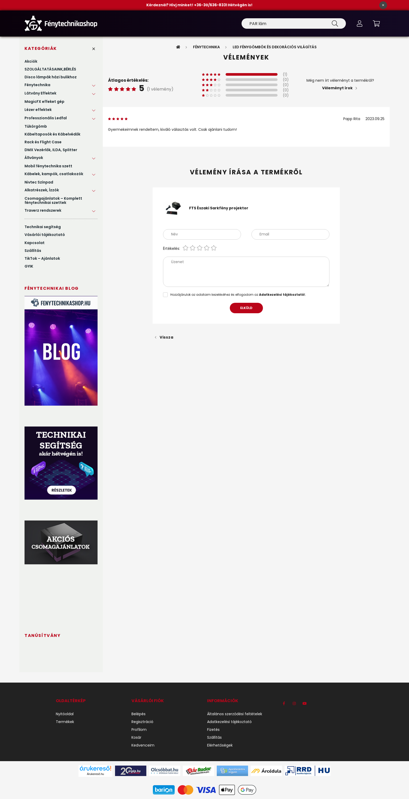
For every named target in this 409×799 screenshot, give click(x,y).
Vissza (166, 337)
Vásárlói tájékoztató (45, 234)
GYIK (29, 266)
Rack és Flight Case (43, 142)
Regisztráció (142, 722)
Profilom (139, 729)
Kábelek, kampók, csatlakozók (54, 173)
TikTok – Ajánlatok (42, 258)
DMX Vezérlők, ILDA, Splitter (51, 149)
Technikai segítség (43, 226)
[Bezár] (383, 5)
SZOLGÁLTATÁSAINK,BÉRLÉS (50, 69)
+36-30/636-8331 (211, 5)
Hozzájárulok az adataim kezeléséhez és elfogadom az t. (238, 294)
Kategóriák (41, 48)
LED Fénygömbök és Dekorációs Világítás (275, 47)
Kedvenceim (142, 745)
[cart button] (376, 23)
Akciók (31, 61)
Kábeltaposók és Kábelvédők (52, 134)
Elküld (246, 308)
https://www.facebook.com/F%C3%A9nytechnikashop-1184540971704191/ (284, 703)
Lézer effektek (38, 109)
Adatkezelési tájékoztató (229, 722)
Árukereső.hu (95, 774)
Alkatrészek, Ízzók (42, 190)
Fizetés (213, 729)
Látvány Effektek (40, 93)
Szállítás (33, 250)
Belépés (138, 714)
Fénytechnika (37, 84)
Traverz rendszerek (43, 210)
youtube (304, 703)
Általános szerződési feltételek (234, 714)
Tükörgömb (36, 126)
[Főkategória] (178, 47)
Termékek (65, 722)
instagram (294, 703)
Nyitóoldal (65, 714)
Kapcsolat (35, 242)
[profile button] (359, 23)
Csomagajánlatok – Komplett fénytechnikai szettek (53, 200)
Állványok (34, 157)
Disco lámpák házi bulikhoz (51, 77)
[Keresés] (294, 23)
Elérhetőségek (220, 745)
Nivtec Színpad (39, 182)
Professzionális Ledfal (46, 118)
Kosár (136, 737)
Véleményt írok (337, 88)
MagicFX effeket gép (44, 101)
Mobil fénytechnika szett (48, 166)
